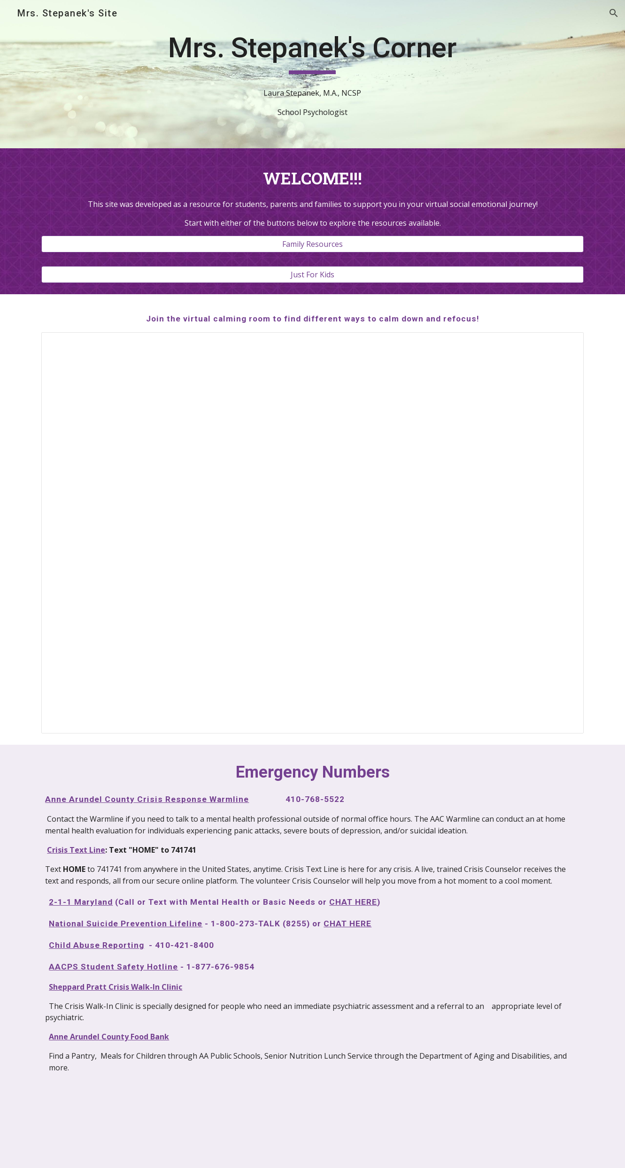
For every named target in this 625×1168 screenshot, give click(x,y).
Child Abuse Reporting (96, 945)
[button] (613, 13)
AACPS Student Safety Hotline (113, 966)
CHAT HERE (353, 902)
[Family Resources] (312, 244)
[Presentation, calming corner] (312, 532)
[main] (312, 52)
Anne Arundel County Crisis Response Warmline (147, 799)
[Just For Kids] (312, 274)
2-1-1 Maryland (81, 902)
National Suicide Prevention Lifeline (125, 923)
